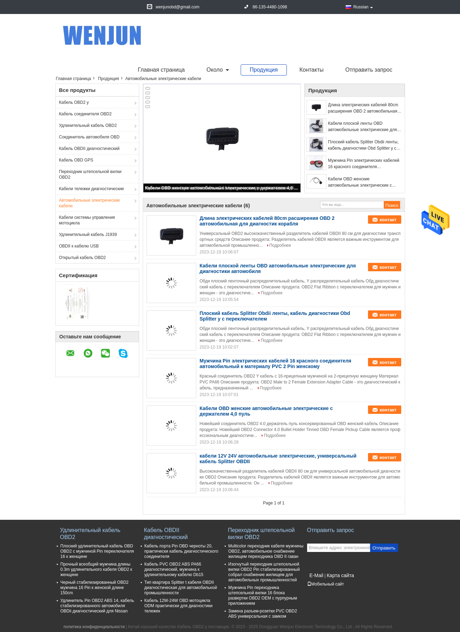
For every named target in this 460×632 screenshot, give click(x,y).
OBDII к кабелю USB (79, 246)
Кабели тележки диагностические (91, 188)
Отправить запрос (368, 70)
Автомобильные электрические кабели (89, 203)
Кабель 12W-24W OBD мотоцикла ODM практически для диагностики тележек (178, 605)
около (214, 70)
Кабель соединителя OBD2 (85, 114)
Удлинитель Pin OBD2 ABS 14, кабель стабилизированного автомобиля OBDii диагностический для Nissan (97, 605)
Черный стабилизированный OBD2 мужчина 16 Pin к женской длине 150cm (95, 587)
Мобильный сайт (325, 584)
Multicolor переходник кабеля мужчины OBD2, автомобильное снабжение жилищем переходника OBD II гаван (266, 551)
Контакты (311, 70)
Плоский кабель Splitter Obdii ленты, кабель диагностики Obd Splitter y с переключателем (363, 145)
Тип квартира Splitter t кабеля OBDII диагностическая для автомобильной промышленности (180, 587)
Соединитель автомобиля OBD (89, 137)
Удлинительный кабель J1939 (88, 234)
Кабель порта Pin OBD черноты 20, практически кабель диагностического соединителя (181, 551)
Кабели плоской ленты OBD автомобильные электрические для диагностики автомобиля (362, 127)
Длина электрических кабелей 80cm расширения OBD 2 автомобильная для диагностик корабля (363, 108)
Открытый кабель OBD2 (82, 257)
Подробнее (280, 245)
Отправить (383, 548)
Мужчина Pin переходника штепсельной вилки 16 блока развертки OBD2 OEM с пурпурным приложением (262, 595)
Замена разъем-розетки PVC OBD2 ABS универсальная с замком (262, 614)
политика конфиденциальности (94, 626)
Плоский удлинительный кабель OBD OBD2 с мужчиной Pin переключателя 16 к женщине (97, 551)
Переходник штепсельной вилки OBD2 (90, 174)
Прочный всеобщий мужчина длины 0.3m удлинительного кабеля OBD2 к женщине (96, 569)
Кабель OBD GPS (76, 160)
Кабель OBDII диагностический (89, 148)
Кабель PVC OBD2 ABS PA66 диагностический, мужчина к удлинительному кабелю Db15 (174, 569)
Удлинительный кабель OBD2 (88, 125)
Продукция (264, 70)
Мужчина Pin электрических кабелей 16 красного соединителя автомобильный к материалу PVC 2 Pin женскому (363, 164)
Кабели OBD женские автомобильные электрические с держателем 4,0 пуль (222, 188)
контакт (388, 219)
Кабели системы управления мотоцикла (87, 220)
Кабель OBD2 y (74, 102)
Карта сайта (340, 575)
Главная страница (161, 70)
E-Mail (317, 575)
